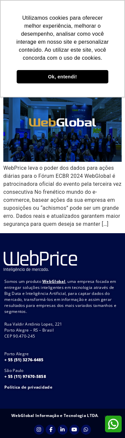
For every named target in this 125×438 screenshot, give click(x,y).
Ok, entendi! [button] (62, 76)
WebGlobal (53, 281)
